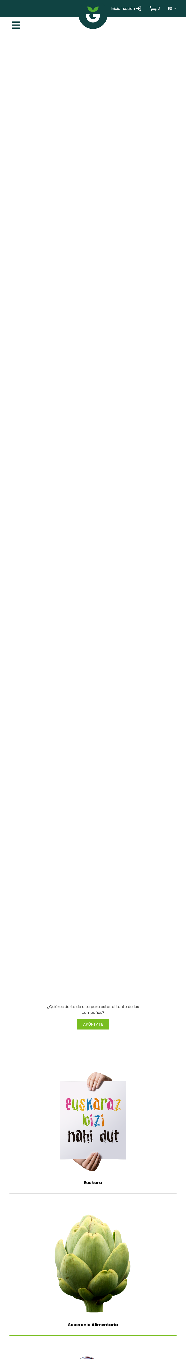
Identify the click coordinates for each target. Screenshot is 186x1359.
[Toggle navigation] (13, 24)
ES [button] (170, 8)
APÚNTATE (93, 1024)
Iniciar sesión (126, 8)
